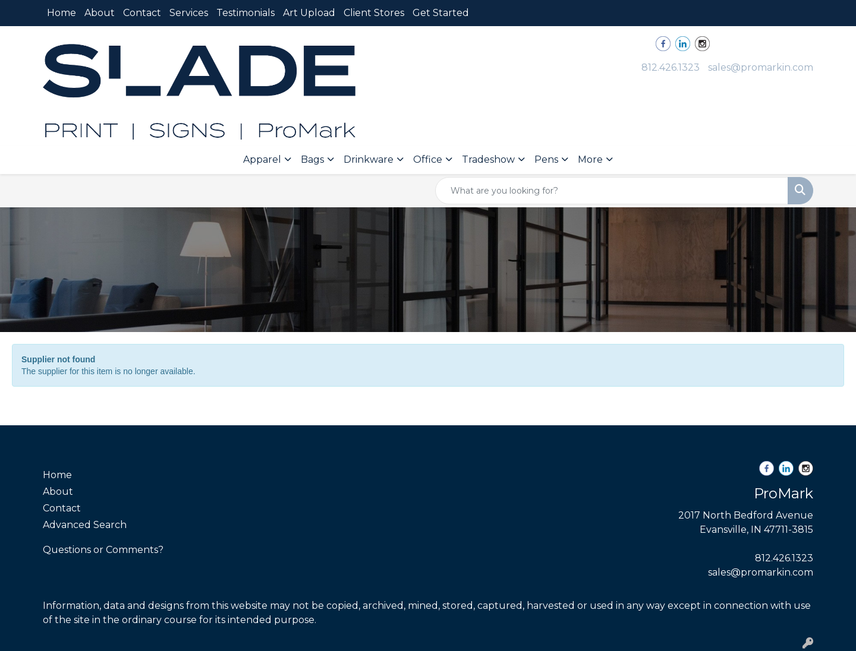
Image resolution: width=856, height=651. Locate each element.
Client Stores (374, 12)
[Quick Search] (611, 190)
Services (188, 12)
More (590, 159)
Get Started (441, 12)
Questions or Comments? (103, 549)
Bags (312, 159)
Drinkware (369, 159)
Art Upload (309, 12)
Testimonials (245, 12)
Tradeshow (488, 159)
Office (427, 159)
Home (61, 12)
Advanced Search (85, 524)
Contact (142, 12)
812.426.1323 (670, 67)
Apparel (262, 159)
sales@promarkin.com (760, 67)
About (99, 12)
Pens (546, 159)
